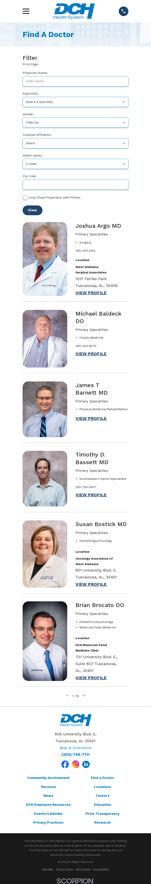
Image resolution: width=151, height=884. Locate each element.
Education (102, 805)
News (48, 796)
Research (102, 822)
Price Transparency (103, 814)
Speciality (30, 93)
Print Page (32, 64)
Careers (103, 796)
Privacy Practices (48, 822)
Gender (28, 114)
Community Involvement (48, 778)
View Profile (91, 292)
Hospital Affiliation (37, 135)
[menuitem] (47, 869)
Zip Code (29, 176)
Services (48, 787)
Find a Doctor (102, 778)
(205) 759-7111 (75, 755)
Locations (102, 787)
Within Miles (32, 155)
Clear (32, 210)
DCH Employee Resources (48, 805)
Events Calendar (48, 814)
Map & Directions (76, 748)
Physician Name (35, 73)
